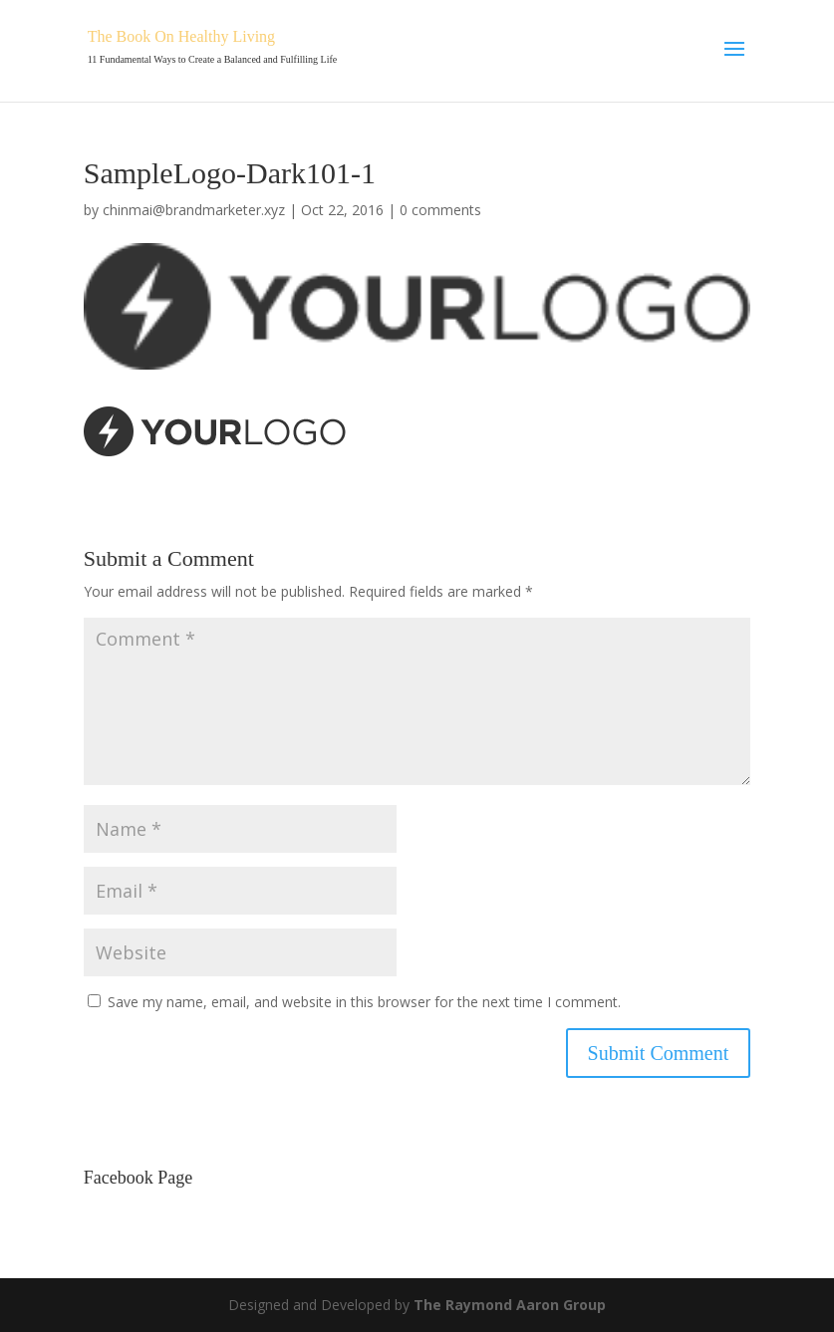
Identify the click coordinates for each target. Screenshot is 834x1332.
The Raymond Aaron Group (510, 1304)
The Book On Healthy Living (181, 36)
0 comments (440, 209)
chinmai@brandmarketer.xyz (194, 209)
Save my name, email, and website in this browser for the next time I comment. (364, 1001)
